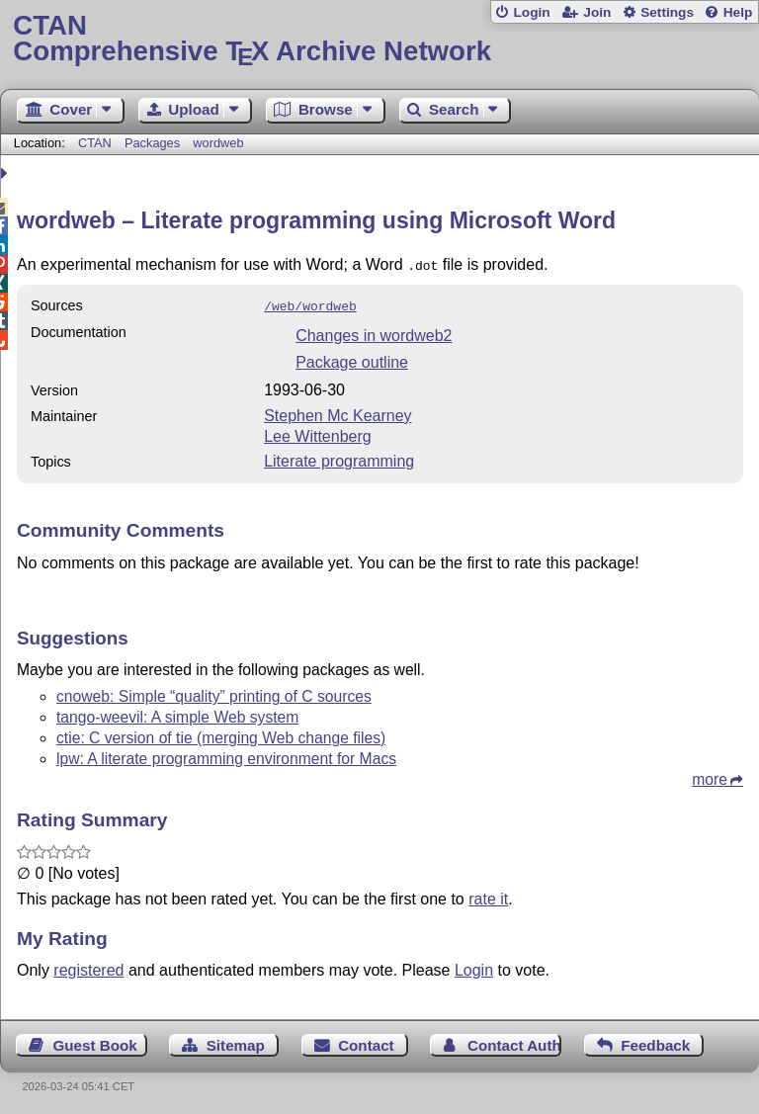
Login (531, 12)
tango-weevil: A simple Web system (177, 713)
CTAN (95, 142)
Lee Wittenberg (318, 432)
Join (597, 12)
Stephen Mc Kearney (337, 411)
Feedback (655, 1041)
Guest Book (95, 1041)
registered (88, 966)
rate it (488, 895)
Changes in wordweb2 (373, 331)
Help (738, 12)
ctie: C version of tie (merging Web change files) (220, 734)
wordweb (218, 142)
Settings (667, 12)
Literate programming (339, 457)
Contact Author (514, 1041)
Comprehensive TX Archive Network (379, 39)
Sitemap (236, 1041)
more (709, 775)
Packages (154, 142)
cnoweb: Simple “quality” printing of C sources (214, 692)
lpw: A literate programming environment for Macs (226, 754)
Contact (366, 1041)
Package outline (351, 358)
